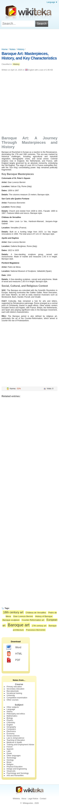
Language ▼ (52, 2)
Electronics (11, 731)
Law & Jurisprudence (15, 738)
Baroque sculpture (11, 620)
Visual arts (11, 771)
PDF (13, 660)
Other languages (14, 756)
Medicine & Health (14, 742)
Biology (10, 718)
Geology (10, 760)
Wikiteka (16, 799)
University (11, 695)
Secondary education (15, 689)
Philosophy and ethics (16, 714)
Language (11, 709)
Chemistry (11, 722)
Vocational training (14, 693)
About (23, 799)
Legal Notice (33, 799)
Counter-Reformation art (33, 620)
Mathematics (12, 716)
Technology (11, 758)
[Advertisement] (29, 38)
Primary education (14, 687)
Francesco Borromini (35, 630)
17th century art (39, 625)
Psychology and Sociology (18, 773)
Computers (11, 729)
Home (5, 49)
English (10, 725)
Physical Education (14, 767)
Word (13, 647)
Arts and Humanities (15, 775)
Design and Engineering (17, 769)
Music (9, 762)
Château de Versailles (36, 612)
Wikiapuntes (28, 803)
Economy (10, 733)
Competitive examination (17, 698)
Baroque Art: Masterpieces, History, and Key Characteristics (29, 55)
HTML (14, 653)
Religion (10, 764)
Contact (43, 799)
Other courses (12, 700)
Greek (9, 753)
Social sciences (13, 736)
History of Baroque (43, 616)
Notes (12, 49)
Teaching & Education (16, 740)
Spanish (10, 749)
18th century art (13, 612)
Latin (9, 751)
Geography (11, 727)
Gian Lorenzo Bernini (23, 616)
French (9, 747)
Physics (10, 720)
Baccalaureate (13, 691)
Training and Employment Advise (20, 744)
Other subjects (13, 707)
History (20, 49)
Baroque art (18, 625)
